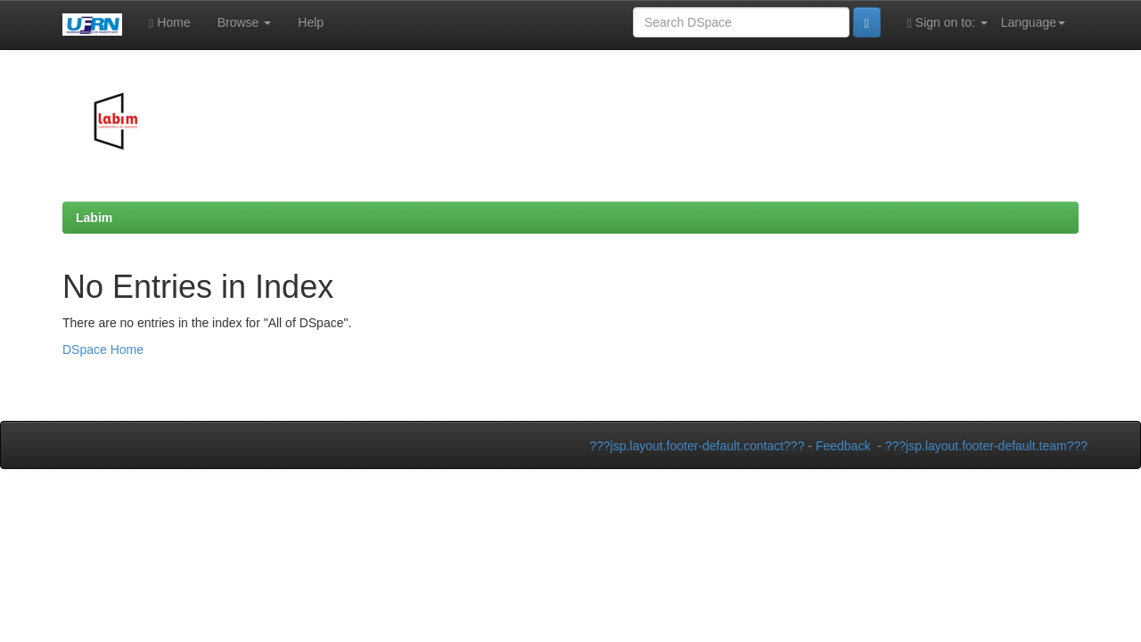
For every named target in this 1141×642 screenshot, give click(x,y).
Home (169, 22)
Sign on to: (947, 22)
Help (311, 22)
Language (1033, 22)
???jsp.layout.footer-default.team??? (986, 446)
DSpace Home (103, 349)
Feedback (843, 446)
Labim (94, 217)
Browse (245, 22)
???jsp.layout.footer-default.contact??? (696, 446)
